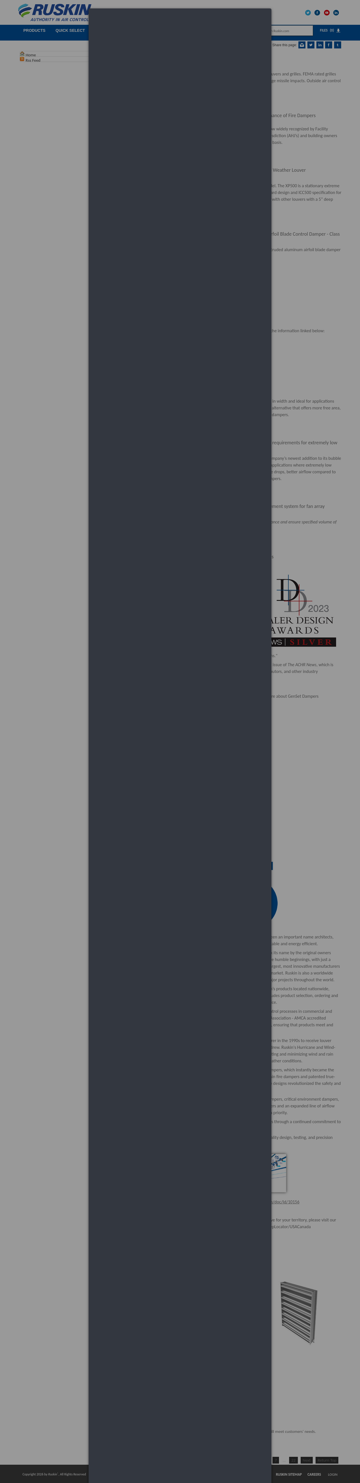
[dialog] (180, 29)
